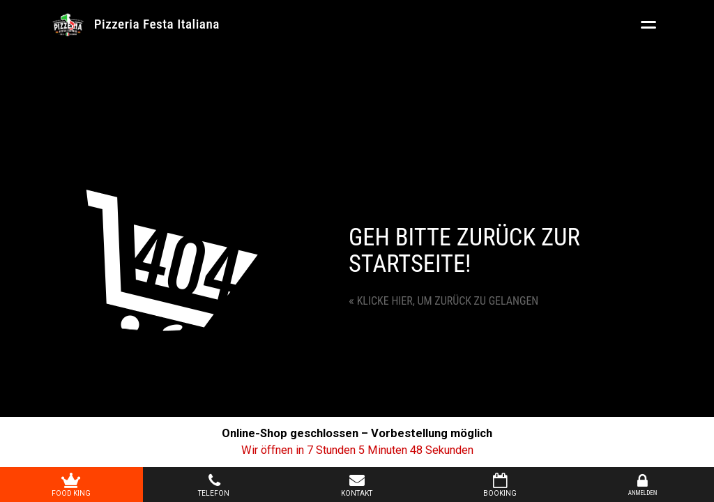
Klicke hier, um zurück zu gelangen (443, 300)
